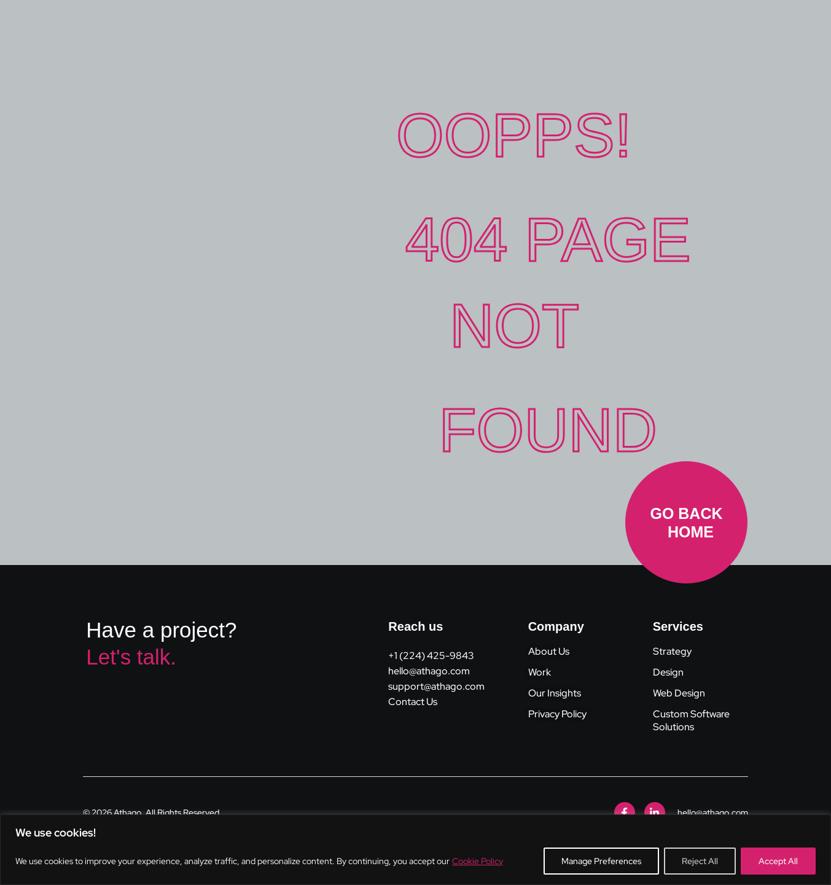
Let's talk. (131, 657)
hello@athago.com (429, 671)
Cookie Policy (477, 861)
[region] (415, 849)
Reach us (415, 626)
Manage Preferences (601, 861)
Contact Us (412, 701)
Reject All (700, 861)
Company (556, 626)
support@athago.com (436, 686)
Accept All (778, 861)
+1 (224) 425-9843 (431, 655)
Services (678, 626)
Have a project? (161, 630)
